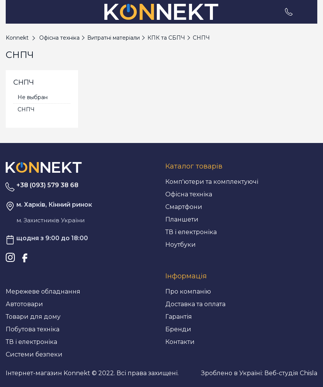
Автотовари (24, 304)
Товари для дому (33, 316)
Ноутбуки (180, 244)
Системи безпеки (34, 354)
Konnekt (17, 37)
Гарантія (178, 316)
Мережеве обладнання (43, 291)
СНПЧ (26, 109)
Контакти (180, 341)
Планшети (181, 219)
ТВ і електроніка (191, 232)
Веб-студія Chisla (290, 373)
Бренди (178, 329)
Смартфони (183, 206)
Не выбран (33, 97)
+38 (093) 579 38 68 (47, 185)
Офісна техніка (188, 194)
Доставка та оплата (195, 304)
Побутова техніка (32, 329)
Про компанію (188, 291)
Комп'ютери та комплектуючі (211, 181)
